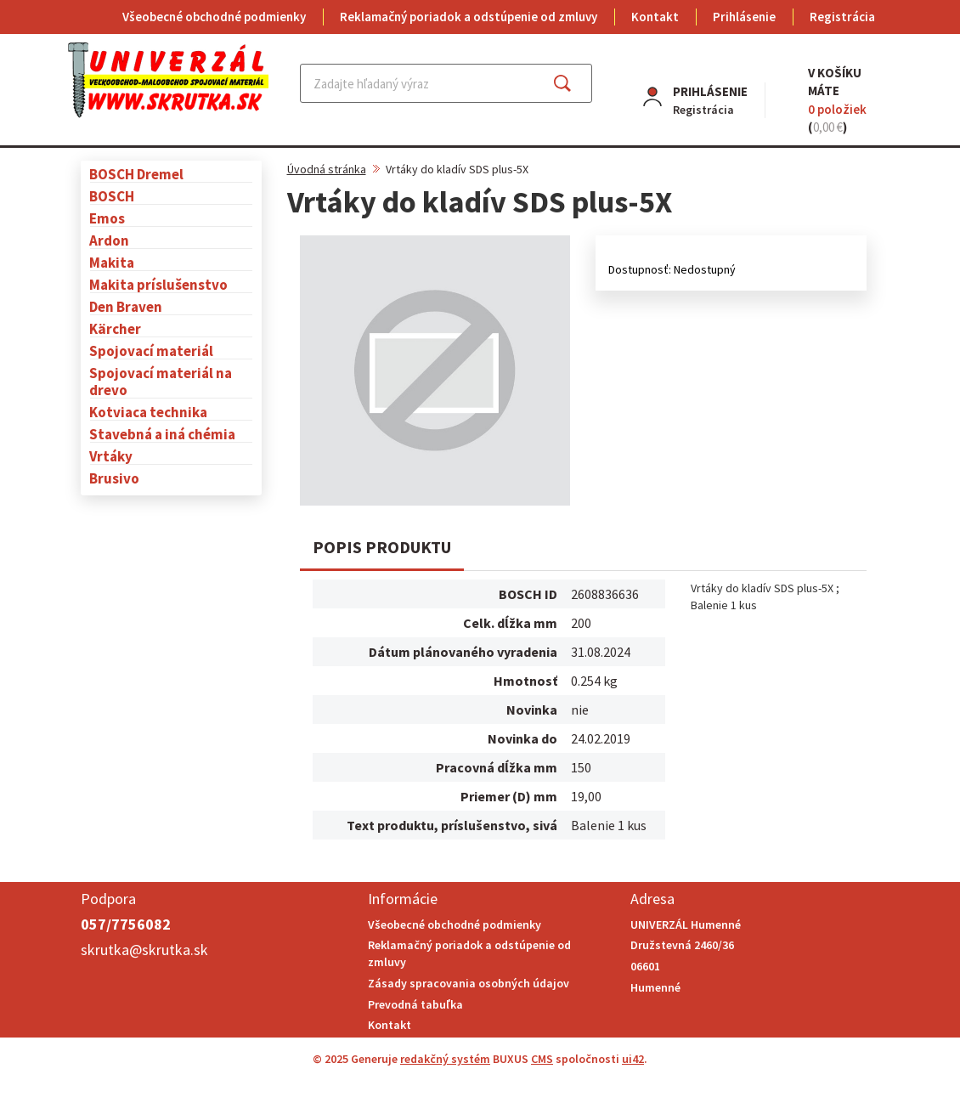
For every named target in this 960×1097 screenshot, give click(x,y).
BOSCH (111, 196)
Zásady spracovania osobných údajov (468, 983)
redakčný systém (445, 1058)
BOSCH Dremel (136, 174)
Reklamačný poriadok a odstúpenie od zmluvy (468, 16)
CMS (542, 1058)
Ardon (109, 240)
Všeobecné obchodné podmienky (214, 16)
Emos (107, 218)
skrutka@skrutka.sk (144, 949)
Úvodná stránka (326, 169)
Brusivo (114, 478)
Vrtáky (111, 456)
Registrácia (842, 16)
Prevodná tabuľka (415, 1004)
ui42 (633, 1058)
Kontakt (655, 16)
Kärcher (115, 328)
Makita (111, 262)
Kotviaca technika (148, 412)
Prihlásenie (744, 16)
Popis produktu (382, 546)
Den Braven (125, 306)
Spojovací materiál (151, 350)
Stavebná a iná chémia (162, 434)
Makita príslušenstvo (158, 284)
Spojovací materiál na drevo (160, 381)
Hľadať (577, 83)
